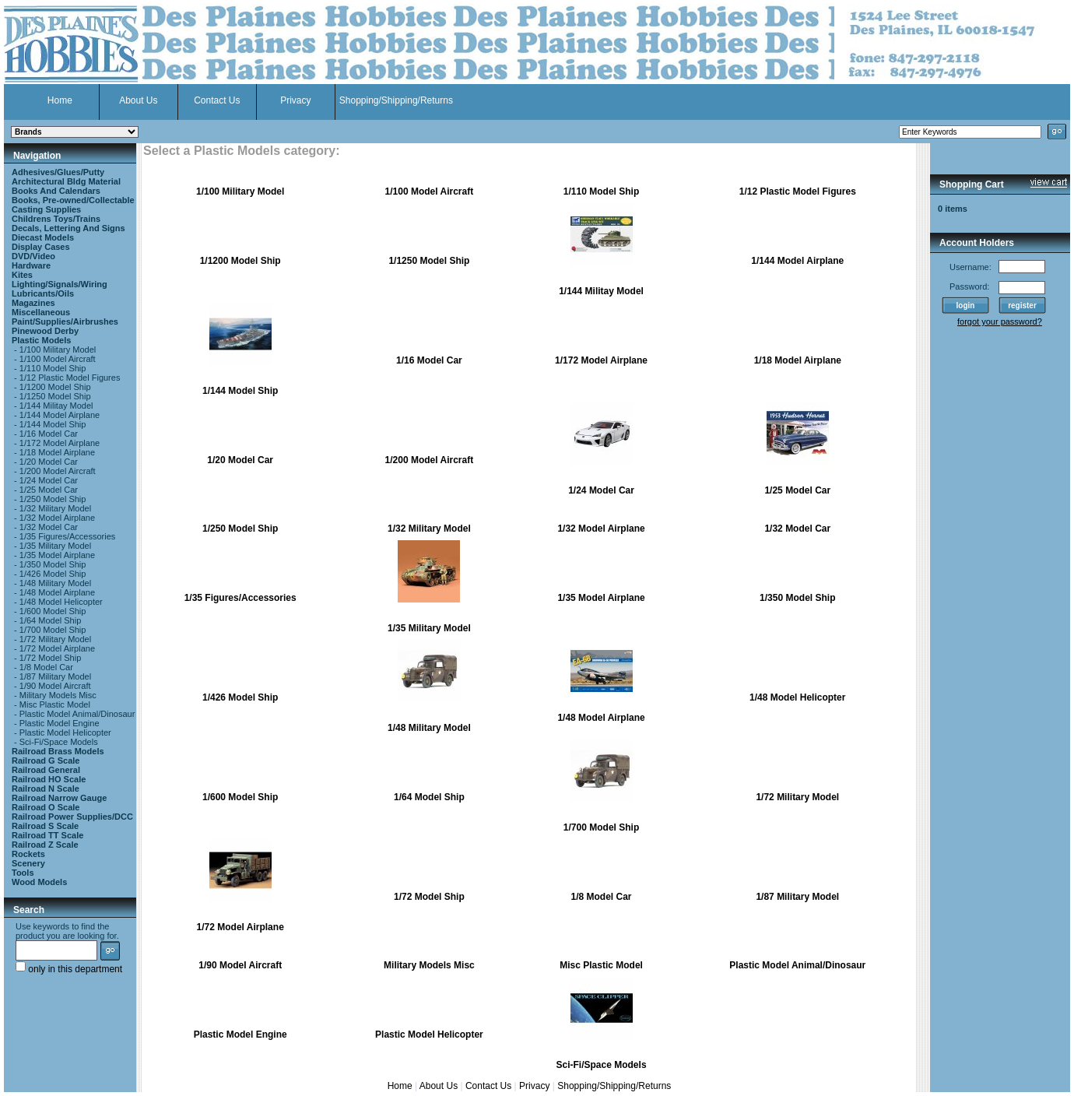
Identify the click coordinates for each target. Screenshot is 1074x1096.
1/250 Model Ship (52, 499)
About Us (138, 100)
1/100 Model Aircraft (57, 359)
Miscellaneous (41, 312)
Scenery (28, 863)
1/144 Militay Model (56, 405)
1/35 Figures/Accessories (67, 536)
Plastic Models (41, 340)
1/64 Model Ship (50, 620)
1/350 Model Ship (52, 564)
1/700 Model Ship (52, 629)
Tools (23, 872)
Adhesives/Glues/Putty (58, 172)
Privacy (295, 100)
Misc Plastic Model (54, 704)
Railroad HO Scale (49, 779)
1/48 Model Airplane (57, 592)
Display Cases (41, 246)
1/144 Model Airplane (59, 415)
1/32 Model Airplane (57, 517)
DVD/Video (33, 256)
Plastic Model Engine (59, 723)
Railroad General (46, 770)
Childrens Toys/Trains (56, 218)
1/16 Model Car (48, 433)
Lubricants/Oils (43, 293)
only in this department (69, 969)
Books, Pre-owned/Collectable (73, 200)
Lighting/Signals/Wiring (59, 284)
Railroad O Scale (45, 807)
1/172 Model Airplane (59, 443)
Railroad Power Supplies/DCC (72, 816)
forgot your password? (999, 321)
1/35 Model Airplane (57, 555)
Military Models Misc (58, 695)
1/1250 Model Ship (55, 396)
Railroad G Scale (45, 760)
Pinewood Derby (45, 330)
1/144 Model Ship (52, 424)
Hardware (31, 265)
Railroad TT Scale (47, 835)
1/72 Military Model (55, 639)
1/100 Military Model (57, 349)
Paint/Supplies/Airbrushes (65, 321)
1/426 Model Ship (52, 573)
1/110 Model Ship (52, 368)
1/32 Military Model (55, 508)
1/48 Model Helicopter (61, 601)
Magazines (33, 302)
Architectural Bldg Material (66, 181)
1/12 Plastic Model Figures (70, 377)
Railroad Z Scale (45, 844)
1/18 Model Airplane (57, 452)
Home (59, 100)
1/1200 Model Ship (55, 387)
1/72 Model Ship (50, 657)
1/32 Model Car (48, 527)
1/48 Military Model (55, 583)
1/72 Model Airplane (57, 648)
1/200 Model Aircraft (57, 471)
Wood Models (39, 882)
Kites (22, 274)
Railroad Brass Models (58, 751)
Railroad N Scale (45, 788)
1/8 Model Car (46, 667)
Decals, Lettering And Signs (68, 228)
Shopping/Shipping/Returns (396, 100)
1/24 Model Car (48, 480)
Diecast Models (43, 237)
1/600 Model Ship (52, 611)
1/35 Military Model (55, 545)
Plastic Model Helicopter (65, 732)
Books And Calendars (56, 190)
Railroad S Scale (45, 826)
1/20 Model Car (48, 461)
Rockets (28, 854)
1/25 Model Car (48, 489)
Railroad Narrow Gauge (59, 798)
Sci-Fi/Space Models (58, 741)
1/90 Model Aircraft (55, 685)
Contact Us (217, 100)
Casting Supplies (46, 209)
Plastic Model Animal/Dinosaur (77, 713)
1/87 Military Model (55, 676)
